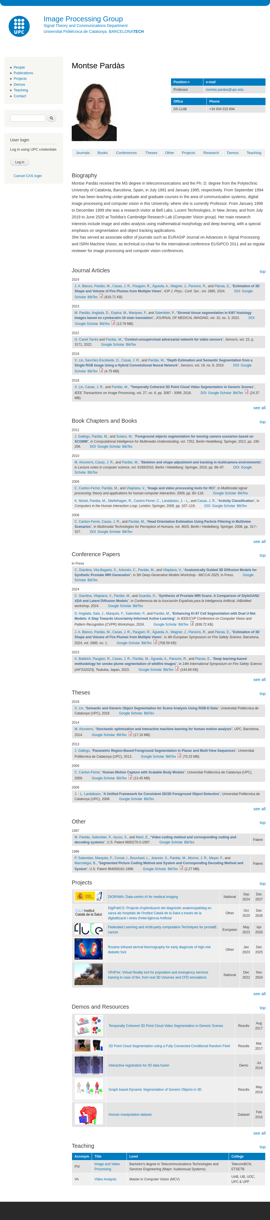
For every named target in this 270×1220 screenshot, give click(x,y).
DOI (237, 291)
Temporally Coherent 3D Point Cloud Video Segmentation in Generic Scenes (166, 1026)
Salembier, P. (165, 313)
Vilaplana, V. (136, 488)
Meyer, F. (216, 858)
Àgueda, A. (160, 286)
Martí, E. (142, 837)
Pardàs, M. (102, 286)
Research (211, 153)
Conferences (126, 153)
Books (103, 153)
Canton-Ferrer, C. (147, 501)
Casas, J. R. (121, 286)
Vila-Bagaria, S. (105, 570)
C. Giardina (83, 570)
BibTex (92, 297)
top (263, 271)
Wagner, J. (179, 286)
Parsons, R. (197, 286)
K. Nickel (81, 501)
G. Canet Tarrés (86, 339)
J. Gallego (82, 436)
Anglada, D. (100, 313)
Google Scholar (86, 324)
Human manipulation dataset (130, 1115)
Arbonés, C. (127, 570)
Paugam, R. (141, 286)
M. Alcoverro (84, 462)
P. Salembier (84, 858)
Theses (151, 153)
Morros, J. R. (198, 858)
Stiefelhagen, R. (120, 501)
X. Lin (79, 360)
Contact (20, 96)
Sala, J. (98, 613)
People (19, 67)
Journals (83, 153)
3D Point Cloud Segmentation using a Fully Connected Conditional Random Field (169, 1046)
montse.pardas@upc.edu (225, 90)
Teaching (21, 90)
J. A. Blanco (83, 286)
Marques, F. (138, 313)
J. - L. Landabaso (88, 794)
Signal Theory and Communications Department (86, 25)
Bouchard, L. (139, 858)
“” (174, 339)
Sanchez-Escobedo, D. (102, 360)
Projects (20, 78)
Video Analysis (105, 1179)
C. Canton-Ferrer (87, 488)
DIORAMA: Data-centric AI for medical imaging (143, 897)
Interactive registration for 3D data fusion (139, 1065)
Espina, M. (119, 313)
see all (259, 407)
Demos (19, 84)
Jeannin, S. (159, 858)
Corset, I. (121, 858)
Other (169, 153)
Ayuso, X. (120, 837)
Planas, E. (222, 286)
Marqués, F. (115, 613)
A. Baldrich (83, 659)
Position (182, 82)
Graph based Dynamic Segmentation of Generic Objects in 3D (155, 1090)
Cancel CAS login (28, 176)
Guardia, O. (147, 596)
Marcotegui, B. (85, 863)
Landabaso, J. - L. (175, 501)
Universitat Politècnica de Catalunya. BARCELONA (94, 31)
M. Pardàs (82, 313)
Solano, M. (124, 436)
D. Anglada (83, 613)
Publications (23, 73)
